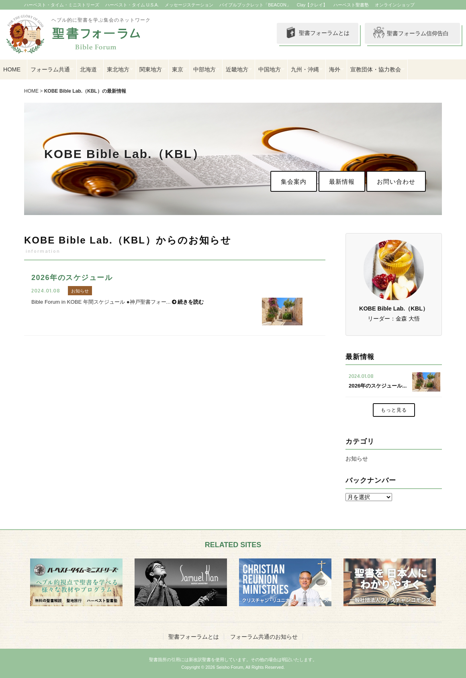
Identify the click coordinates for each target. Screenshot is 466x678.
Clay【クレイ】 (312, 4)
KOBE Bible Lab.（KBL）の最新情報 (85, 91)
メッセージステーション (189, 4)
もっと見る (394, 410)
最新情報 (342, 181)
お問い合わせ (396, 181)
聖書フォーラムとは (317, 33)
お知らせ (356, 458)
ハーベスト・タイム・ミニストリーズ (61, 4)
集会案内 (294, 181)
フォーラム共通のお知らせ (264, 636)
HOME (11, 69)
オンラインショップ (395, 4)
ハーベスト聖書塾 (351, 4)
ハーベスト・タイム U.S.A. (132, 4)
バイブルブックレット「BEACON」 (255, 4)
